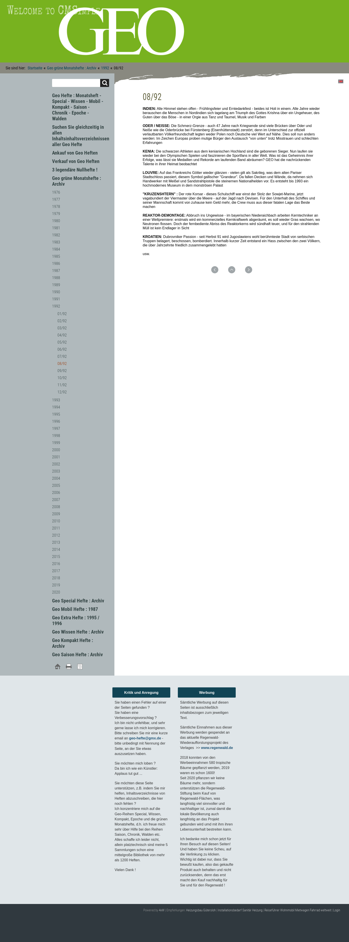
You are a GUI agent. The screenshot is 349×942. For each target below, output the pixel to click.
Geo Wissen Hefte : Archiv (78, 632)
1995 (56, 414)
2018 (56, 578)
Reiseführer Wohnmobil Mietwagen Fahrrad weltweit (297, 910)
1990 (56, 292)
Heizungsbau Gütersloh (201, 910)
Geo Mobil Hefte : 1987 (75, 609)
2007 (56, 499)
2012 (56, 535)
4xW (161, 910)
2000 (56, 449)
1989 (56, 284)
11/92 (62, 384)
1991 (56, 299)
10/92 (62, 377)
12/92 (62, 392)
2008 (56, 506)
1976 (56, 192)
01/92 (62, 313)
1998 (56, 435)
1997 (56, 428)
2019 (56, 585)
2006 (56, 492)
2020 (56, 592)
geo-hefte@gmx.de (145, 738)
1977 (56, 199)
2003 (56, 471)
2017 (56, 570)
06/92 (62, 349)
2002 (56, 464)
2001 (56, 457)
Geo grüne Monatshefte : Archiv (71, 68)
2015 (56, 556)
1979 (56, 213)
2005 (56, 485)
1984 (56, 249)
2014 (56, 549)
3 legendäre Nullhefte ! (74, 170)
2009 (56, 513)
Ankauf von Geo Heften (75, 153)
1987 (56, 270)
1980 (56, 220)
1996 (56, 421)
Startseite (35, 68)
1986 (56, 263)
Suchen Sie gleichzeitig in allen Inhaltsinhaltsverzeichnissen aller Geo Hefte (80, 135)
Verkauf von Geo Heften (75, 161)
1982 (56, 235)
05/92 (62, 342)
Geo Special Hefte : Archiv (78, 601)
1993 (56, 400)
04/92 (62, 335)
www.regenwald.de (217, 748)
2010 (56, 521)
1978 (56, 206)
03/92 (62, 328)
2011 (56, 528)
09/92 (62, 370)
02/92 (62, 320)
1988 (56, 277)
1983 (56, 242)
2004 (56, 478)
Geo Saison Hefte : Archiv (77, 654)
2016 (56, 563)
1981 (56, 227)
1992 (105, 68)
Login (336, 910)
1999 (56, 442)
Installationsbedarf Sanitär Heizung (240, 910)
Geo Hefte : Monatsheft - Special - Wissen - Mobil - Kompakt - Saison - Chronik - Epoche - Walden (77, 107)
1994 (56, 407)
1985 (56, 256)
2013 (56, 542)
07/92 (62, 356)
